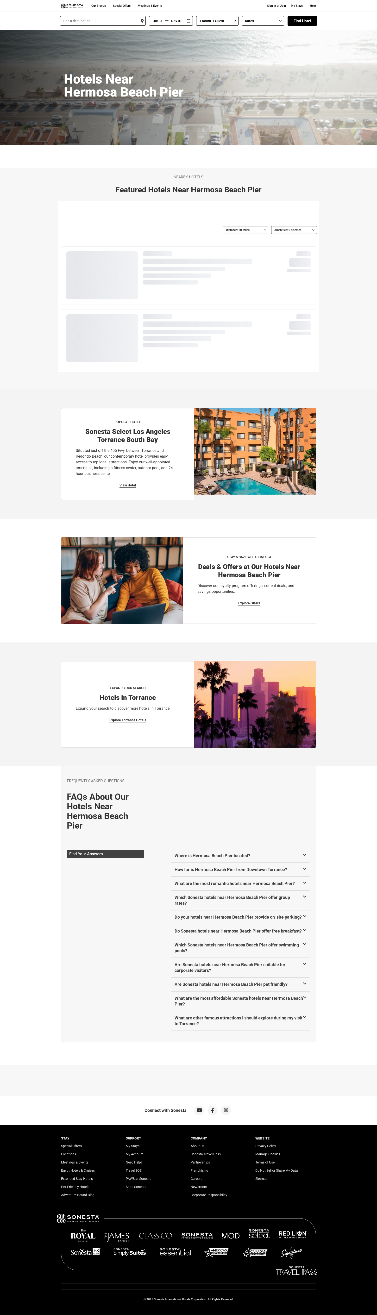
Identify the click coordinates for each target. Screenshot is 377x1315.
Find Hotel (302, 21)
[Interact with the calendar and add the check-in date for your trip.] (188, 21)
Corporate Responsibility (209, 1195)
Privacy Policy (265, 1146)
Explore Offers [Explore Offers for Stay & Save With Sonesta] (249, 603)
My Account (135, 1154)
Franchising (199, 1170)
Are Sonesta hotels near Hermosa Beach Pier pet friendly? (231, 984)
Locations (68, 1154)
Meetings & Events (150, 5)
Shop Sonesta (136, 1187)
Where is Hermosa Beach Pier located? (212, 855)
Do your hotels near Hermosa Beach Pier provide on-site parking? (238, 917)
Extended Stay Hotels (77, 1179)
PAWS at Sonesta (138, 1179)
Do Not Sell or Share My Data (276, 1170)
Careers (196, 1179)
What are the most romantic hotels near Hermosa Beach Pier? (235, 883)
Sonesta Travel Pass (206, 1154)
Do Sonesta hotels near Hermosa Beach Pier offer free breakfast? (238, 930)
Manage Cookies (267, 1154)
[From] (157, 21)
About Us (197, 1146)
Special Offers (122, 5)
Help (313, 5)
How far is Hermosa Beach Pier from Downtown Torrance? (231, 869)
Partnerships (200, 1162)
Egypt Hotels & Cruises (78, 1170)
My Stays (297, 5)
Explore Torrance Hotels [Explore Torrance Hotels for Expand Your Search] (127, 720)
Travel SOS (134, 1170)
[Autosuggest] (103, 21)
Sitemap (261, 1179)
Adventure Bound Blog (77, 1195)
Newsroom (199, 1187)
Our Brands (98, 5)
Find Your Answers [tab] (86, 853)
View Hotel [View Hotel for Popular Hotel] (127, 485)
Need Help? (134, 1162)
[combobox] (103, 21)
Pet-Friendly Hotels (75, 1187)
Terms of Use (265, 1162)
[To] (176, 21)
